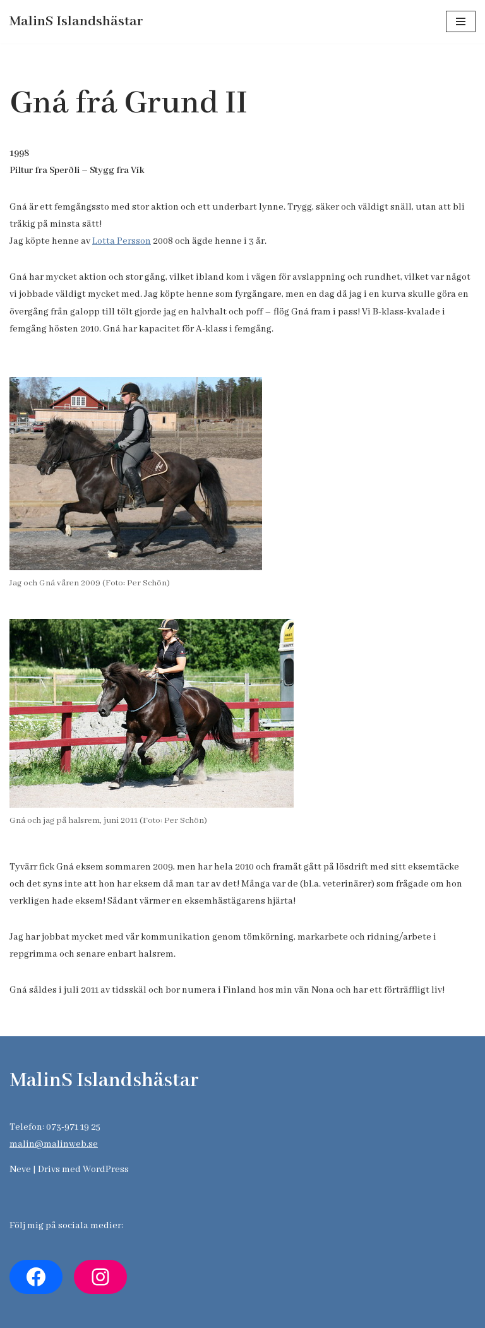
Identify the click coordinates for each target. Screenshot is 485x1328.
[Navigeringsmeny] (461, 21)
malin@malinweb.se (53, 1144)
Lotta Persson (121, 241)
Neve (20, 1169)
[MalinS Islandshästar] (76, 22)
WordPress (106, 1169)
